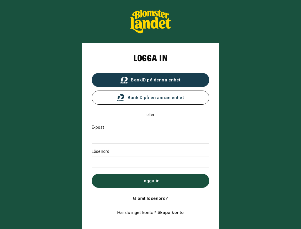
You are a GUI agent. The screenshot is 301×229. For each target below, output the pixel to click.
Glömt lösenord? (150, 198)
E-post (98, 127)
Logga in (150, 180)
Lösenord (100, 151)
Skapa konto (171, 212)
